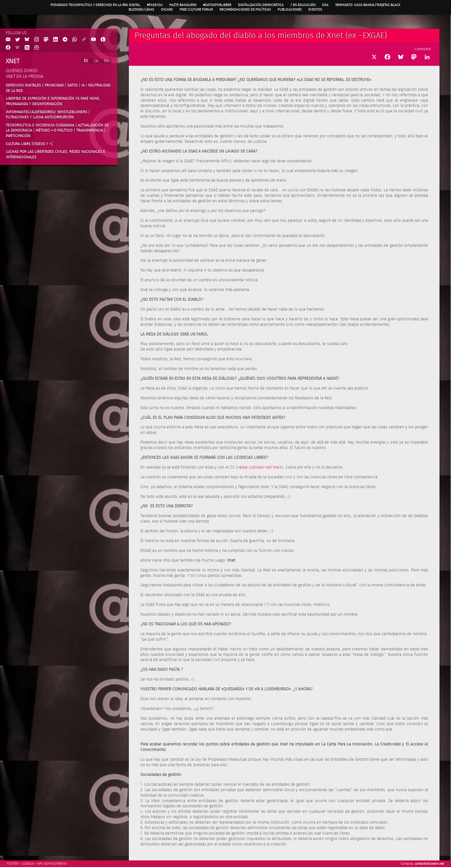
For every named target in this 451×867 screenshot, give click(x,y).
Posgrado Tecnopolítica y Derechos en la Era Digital (95, 5)
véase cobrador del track (259, 467)
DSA (325, 5)
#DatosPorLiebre (217, 5)
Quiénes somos (21, 71)
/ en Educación (303, 5)
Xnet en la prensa (24, 76)
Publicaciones (290, 9)
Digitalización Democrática (261, 5)
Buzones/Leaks (141, 9)
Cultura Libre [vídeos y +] (29, 144)
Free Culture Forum (196, 9)
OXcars (167, 9)
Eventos (315, 9)
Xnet (13, 61)
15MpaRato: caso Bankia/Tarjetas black (367, 5)
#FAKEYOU (155, 5)
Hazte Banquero (182, 5)
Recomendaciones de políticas (245, 9)
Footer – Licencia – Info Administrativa (36, 863)
